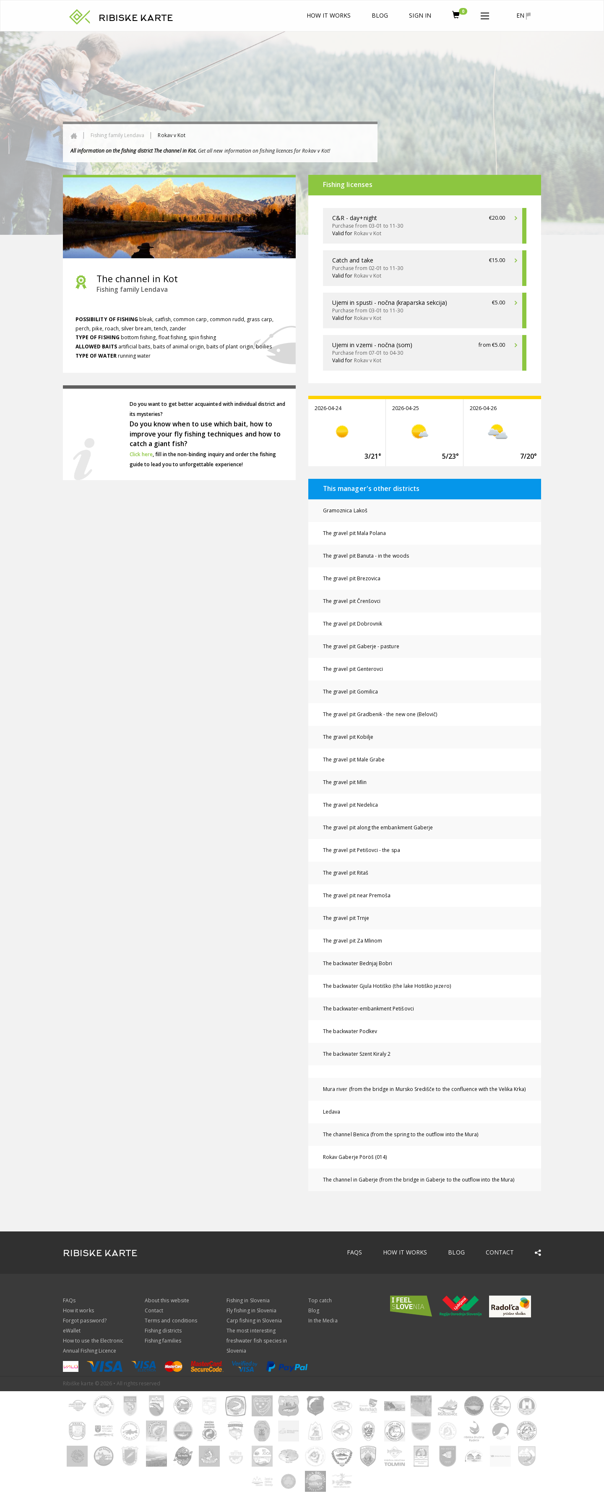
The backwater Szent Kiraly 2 (357, 1053)
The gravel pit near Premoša (357, 895)
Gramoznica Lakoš (345, 510)
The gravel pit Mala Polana (354, 533)
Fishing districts (163, 1330)
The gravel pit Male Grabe (354, 759)
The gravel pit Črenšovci (351, 601)
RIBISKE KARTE (136, 18)
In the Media (323, 1320)
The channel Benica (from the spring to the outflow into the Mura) (400, 1134)
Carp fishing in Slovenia (254, 1320)
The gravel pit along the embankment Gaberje (378, 827)
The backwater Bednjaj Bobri (357, 963)
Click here (141, 454)
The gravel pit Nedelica (350, 804)
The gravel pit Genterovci (353, 669)
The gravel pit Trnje (346, 918)
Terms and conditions (171, 1320)
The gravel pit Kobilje (348, 736)
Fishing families (163, 1340)
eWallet (72, 1330)
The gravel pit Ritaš (345, 872)
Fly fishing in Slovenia (251, 1310)
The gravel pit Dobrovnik (352, 623)
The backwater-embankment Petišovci (368, 1008)
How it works (329, 15)
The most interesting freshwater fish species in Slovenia (256, 1340)
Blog (380, 15)
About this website (167, 1300)
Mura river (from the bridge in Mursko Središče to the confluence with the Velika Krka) (424, 1089)
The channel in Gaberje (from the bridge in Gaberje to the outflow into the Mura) (418, 1179)
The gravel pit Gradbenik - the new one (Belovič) (380, 714)
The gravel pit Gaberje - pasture (361, 646)
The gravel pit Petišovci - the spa (361, 850)
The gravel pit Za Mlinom (352, 940)
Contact (500, 1252)
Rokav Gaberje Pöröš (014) (355, 1157)
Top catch (320, 1300)
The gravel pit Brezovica (351, 578)
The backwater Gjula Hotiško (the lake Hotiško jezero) (387, 986)
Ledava (331, 1111)
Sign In (420, 15)
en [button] (523, 15)
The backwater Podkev (350, 1031)
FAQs (354, 1252)
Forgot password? (85, 1320)
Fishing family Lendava (117, 135)
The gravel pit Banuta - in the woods (366, 555)
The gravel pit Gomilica (350, 691)
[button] (485, 14)
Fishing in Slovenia (248, 1300)
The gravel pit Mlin (345, 782)
